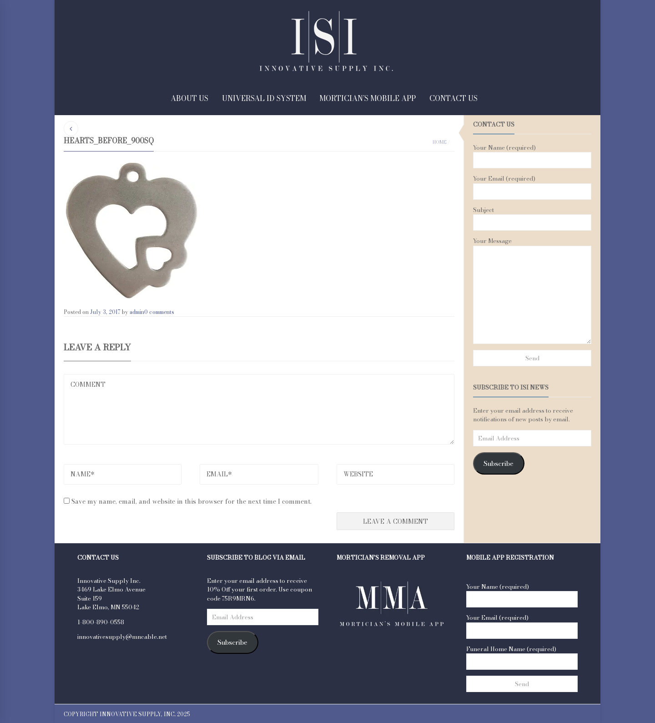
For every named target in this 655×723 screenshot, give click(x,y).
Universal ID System (264, 98)
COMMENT (259, 409)
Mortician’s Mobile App (367, 98)
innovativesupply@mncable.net (122, 636)
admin (137, 312)
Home (440, 142)
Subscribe (499, 464)
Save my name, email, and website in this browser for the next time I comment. (191, 501)
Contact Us (453, 98)
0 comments (159, 312)
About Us (189, 98)
